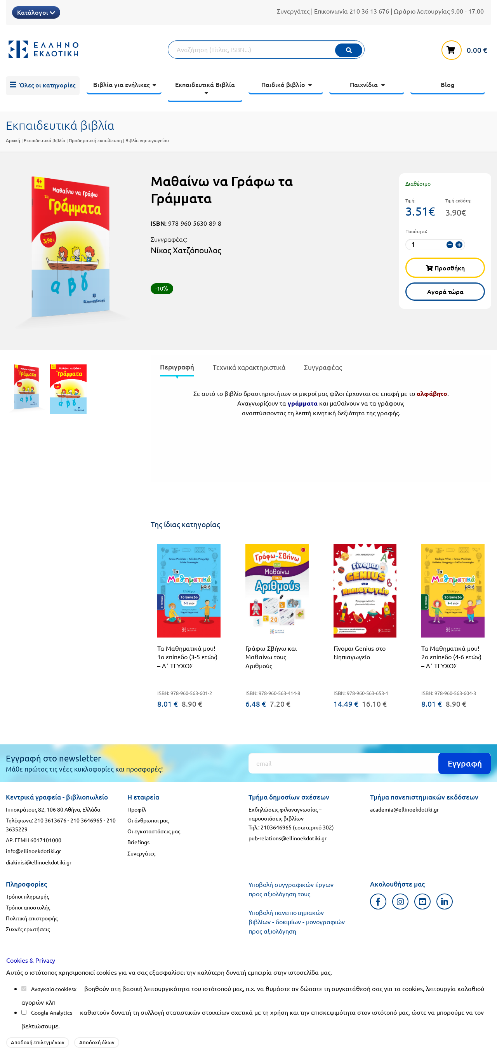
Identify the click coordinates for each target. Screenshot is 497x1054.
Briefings (138, 841)
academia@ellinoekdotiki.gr (404, 809)
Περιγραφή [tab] (177, 366)
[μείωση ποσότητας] (450, 244)
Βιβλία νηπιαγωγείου (147, 140)
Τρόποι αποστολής (28, 907)
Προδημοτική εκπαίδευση (95, 140)
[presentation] (177, 368)
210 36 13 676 (369, 11)
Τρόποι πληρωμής (27, 896)
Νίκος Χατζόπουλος (186, 250)
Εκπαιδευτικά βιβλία (44, 140)
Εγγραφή (465, 763)
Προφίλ (136, 809)
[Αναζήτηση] (266, 49)
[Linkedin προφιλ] (444, 901)
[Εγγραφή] (369, 763)
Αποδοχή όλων (97, 1042)
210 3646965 (86, 820)
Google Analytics (51, 1012)
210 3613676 (50, 820)
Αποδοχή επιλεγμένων (37, 1042)
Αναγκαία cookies (52, 988)
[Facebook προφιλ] (378, 901)
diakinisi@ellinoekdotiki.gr (38, 862)
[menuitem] (43, 86)
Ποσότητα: (416, 231)
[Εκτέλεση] (348, 50)
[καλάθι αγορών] (466, 48)
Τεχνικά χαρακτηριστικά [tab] (249, 367)
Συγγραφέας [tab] (323, 367)
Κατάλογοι (36, 12)
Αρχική (13, 140)
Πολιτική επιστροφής (31, 918)
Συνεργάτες (293, 11)
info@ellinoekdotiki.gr (33, 850)
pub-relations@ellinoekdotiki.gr (287, 837)
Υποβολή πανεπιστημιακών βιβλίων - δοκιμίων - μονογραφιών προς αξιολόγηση (296, 921)
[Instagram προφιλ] (400, 901)
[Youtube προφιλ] (422, 901)
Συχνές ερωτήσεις (28, 928)
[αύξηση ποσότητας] (458, 244)
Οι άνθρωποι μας (148, 820)
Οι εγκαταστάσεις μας (153, 831)
